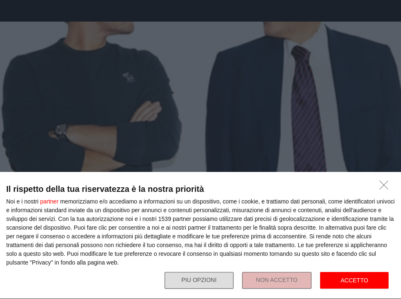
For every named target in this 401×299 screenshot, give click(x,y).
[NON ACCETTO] (386, 187)
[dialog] (200, 235)
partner (49, 201)
